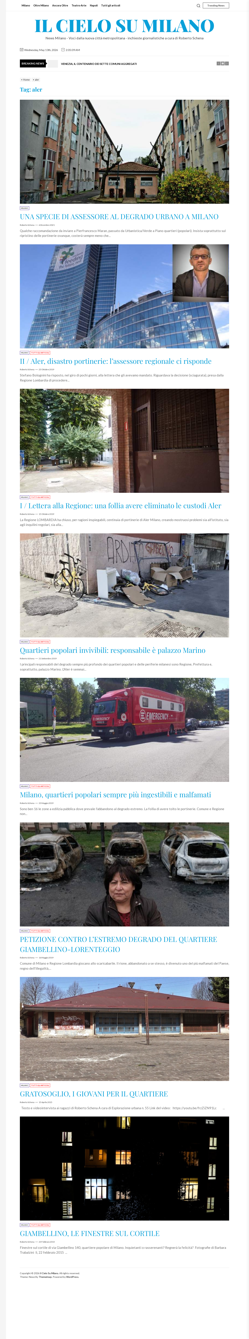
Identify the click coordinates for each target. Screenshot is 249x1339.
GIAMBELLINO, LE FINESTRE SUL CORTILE (102, 1282)
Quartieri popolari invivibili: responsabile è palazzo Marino (115, 684)
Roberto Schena (27, 235)
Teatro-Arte (79, 5)
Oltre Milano (41, 5)
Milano (26, 5)
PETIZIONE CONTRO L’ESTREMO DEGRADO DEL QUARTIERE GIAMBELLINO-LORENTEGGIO (113, 993)
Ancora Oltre (60, 5)
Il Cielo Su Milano (124, 25)
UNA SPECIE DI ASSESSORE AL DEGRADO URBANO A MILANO (120, 220)
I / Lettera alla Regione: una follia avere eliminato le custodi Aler (115, 529)
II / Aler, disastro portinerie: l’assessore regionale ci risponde (114, 375)
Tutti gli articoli (110, 5)
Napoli (94, 5)
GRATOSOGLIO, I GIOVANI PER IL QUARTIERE (107, 1142)
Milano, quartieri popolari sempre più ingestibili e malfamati (112, 838)
